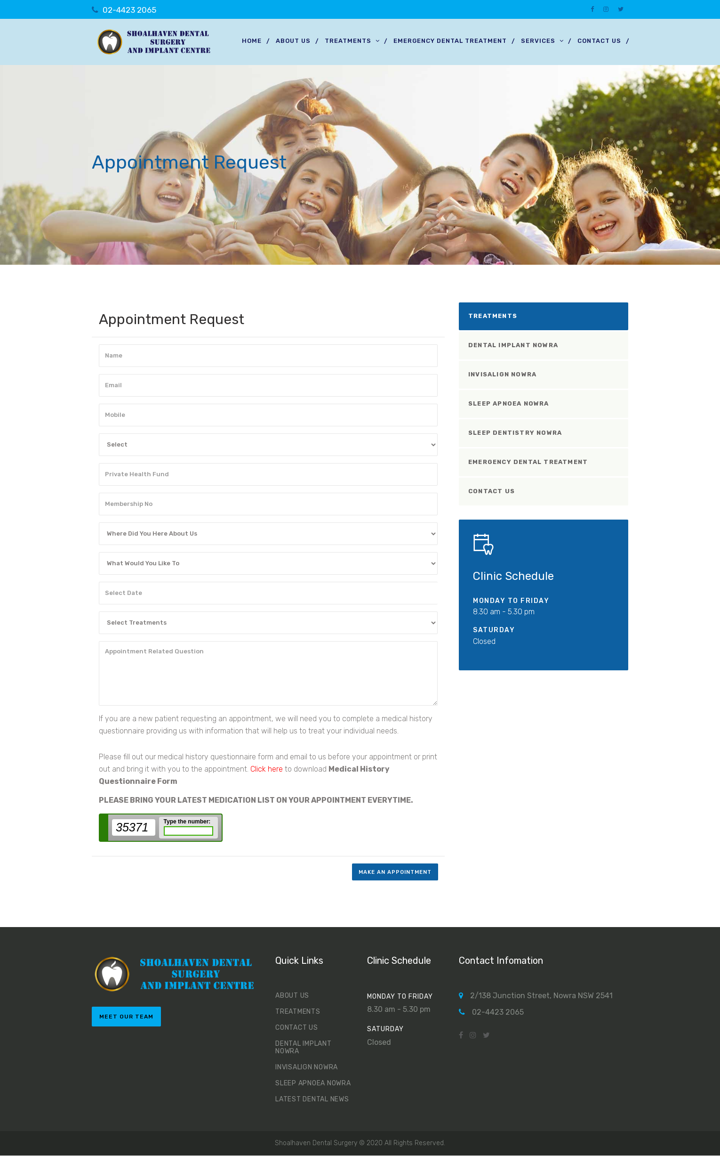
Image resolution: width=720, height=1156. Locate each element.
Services (538, 40)
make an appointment (392, 872)
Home (252, 40)
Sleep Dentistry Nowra (515, 432)
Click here (266, 769)
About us (293, 40)
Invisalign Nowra (502, 374)
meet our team (126, 1017)
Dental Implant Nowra (513, 345)
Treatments (348, 40)
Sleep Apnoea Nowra (508, 403)
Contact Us (599, 40)
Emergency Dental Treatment (450, 40)
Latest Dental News (312, 1100)
